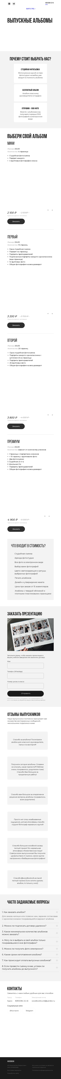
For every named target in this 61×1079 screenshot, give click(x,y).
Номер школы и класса (15, 682)
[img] (30, 3)
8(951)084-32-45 (21, 1001)
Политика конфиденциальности (42, 1070)
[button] (16, 221)
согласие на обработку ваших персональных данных (28, 700)
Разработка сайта (13, 1073)
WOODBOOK (10, 1061)
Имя (8, 661)
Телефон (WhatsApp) (14, 671)
